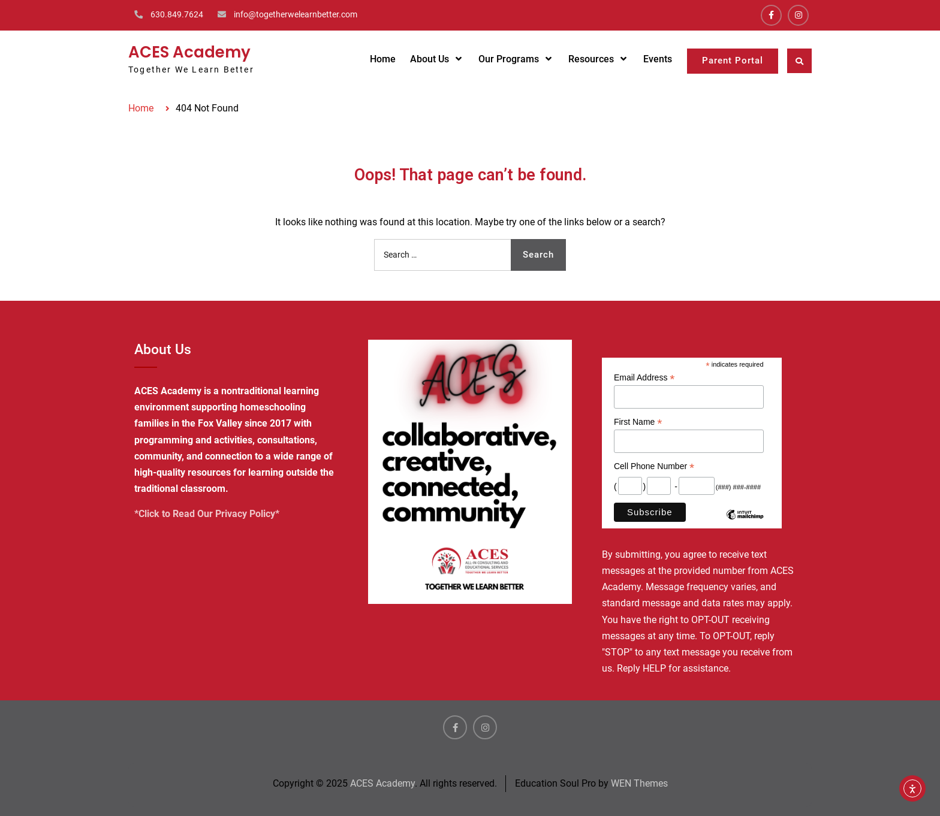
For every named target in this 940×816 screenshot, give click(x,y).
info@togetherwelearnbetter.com (295, 14)
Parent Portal (732, 60)
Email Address (644, 377)
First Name (638, 422)
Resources (591, 59)
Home (383, 59)
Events (657, 59)
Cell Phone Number (654, 466)
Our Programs (508, 59)
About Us (429, 59)
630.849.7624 (176, 14)
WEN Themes (639, 783)
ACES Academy (189, 52)
